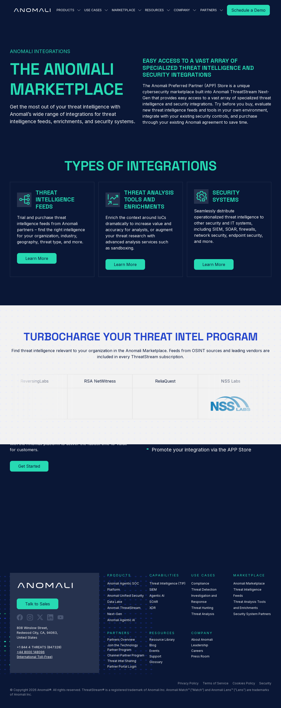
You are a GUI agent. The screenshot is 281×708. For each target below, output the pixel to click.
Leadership (199, 645)
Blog (152, 645)
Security (265, 683)
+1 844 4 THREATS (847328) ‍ (39, 647)
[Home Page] (32, 10)
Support (155, 656)
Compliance (200, 583)
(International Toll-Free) (34, 656)
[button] (67, 10)
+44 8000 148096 (31, 652)
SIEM (152, 589)
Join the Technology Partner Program (122, 647)
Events (154, 651)
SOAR (153, 602)
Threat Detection (204, 589)
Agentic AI (156, 595)
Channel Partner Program (125, 655)
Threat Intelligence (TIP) (167, 583)
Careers (197, 651)
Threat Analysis (202, 614)
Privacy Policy (188, 683)
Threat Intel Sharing (121, 661)
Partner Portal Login (121, 666)
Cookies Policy (243, 683)
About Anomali (202, 639)
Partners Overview (121, 639)
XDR (152, 608)
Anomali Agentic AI (121, 620)
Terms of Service (215, 683)
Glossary (155, 662)
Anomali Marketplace (249, 583)
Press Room (200, 656)
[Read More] (248, 10)
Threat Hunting (202, 608)
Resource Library (161, 639)
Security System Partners (252, 614)
